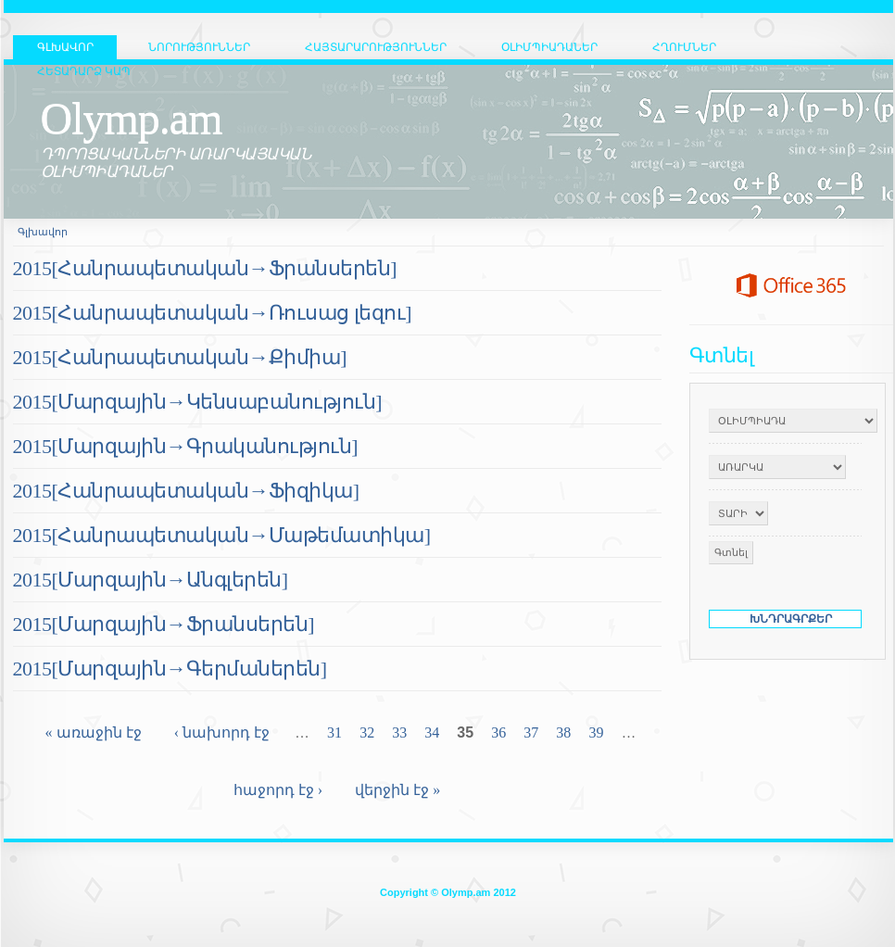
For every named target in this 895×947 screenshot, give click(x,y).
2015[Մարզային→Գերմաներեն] (170, 668)
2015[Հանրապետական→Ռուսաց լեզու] (212, 312)
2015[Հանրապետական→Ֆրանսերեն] (205, 268)
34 (431, 732)
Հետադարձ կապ (84, 71)
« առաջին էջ (93, 732)
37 (530, 732)
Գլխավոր (43, 231)
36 (498, 732)
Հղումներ (684, 47)
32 (366, 732)
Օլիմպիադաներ (549, 47)
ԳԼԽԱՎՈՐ (65, 47)
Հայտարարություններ (376, 47)
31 (334, 732)
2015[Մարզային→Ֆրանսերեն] (164, 624)
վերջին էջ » (397, 790)
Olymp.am (131, 118)
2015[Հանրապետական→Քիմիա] (180, 357)
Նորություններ (199, 47)
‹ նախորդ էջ (222, 732)
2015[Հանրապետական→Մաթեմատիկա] (222, 535)
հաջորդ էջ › (277, 790)
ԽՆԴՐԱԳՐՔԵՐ (791, 618)
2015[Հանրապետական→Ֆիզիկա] (186, 490)
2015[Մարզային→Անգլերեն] (150, 579)
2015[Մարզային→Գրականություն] (186, 446)
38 (563, 732)
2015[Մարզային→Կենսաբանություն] (198, 401)
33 (399, 732)
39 (595, 732)
